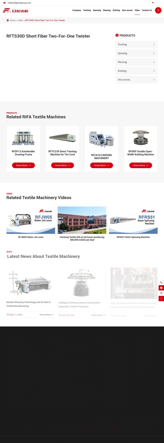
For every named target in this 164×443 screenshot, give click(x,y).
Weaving (107, 10)
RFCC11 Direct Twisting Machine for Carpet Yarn (26, 365)
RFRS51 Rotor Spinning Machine (133, 237)
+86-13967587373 (100, 427)
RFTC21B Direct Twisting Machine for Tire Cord (62, 153)
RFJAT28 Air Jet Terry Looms (116, 371)
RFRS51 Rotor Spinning (64, 375)
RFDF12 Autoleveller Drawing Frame (23, 153)
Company (76, 10)
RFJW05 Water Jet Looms (115, 351)
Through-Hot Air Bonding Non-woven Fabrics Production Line (75, 390)
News (141, 361)
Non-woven (127, 10)
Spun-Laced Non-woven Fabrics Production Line (74, 397)
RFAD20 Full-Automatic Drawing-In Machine (113, 365)
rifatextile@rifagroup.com (19, 3)
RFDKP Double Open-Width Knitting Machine (140, 153)
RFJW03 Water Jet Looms (115, 347)
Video (137, 10)
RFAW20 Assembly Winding (22, 347)
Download (144, 366)
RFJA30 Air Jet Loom (112, 383)
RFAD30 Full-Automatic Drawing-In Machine (113, 377)
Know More (23, 165)
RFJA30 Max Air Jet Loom (115, 388)
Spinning (97, 10)
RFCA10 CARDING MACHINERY (101, 157)
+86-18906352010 (100, 424)
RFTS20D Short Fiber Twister (23, 378)
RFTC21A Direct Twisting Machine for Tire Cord (27, 392)
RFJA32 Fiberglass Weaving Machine (116, 394)
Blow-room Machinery (63, 351)
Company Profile (147, 347)
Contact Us (147, 10)
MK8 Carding (58, 356)
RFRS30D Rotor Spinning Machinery (70, 370)
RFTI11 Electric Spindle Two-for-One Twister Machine (26, 372)
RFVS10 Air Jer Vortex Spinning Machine (72, 347)
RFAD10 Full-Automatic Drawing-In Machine (113, 357)
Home (12, 20)
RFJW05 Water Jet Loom (30, 237)
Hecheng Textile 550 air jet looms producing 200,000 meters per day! (82, 238)
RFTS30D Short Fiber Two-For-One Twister (45, 20)
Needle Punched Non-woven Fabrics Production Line (70, 405)
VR (140, 356)
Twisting (87, 10)
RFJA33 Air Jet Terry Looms (116, 400)
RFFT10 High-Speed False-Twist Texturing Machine (25, 353)
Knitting (116, 10)
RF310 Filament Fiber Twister (23, 359)
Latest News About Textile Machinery (45, 256)
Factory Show (145, 351)
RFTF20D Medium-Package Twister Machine (26, 384)
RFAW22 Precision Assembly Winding (27, 405)
